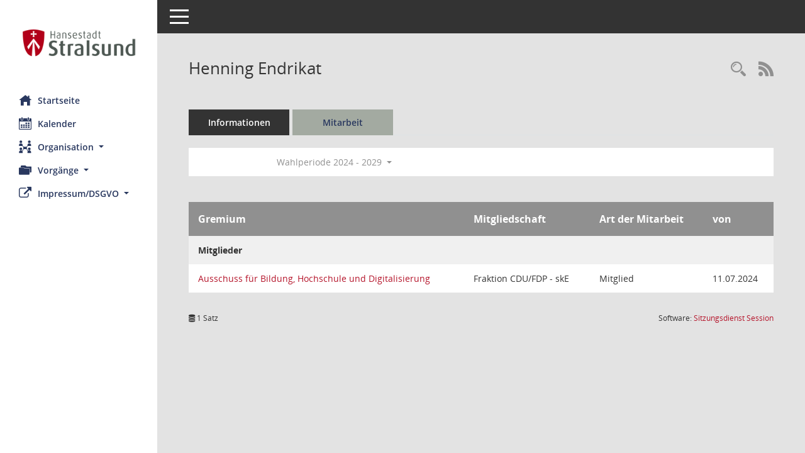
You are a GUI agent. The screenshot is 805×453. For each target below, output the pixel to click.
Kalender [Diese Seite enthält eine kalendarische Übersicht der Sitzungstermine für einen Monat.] (47, 123)
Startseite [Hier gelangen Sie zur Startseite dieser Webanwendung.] (49, 100)
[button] (78, 147)
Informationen (239, 122)
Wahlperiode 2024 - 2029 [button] (334, 162)
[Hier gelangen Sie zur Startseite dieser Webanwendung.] (78, 43)
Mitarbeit (343, 122)
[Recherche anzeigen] (738, 69)
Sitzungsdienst (734, 318)
